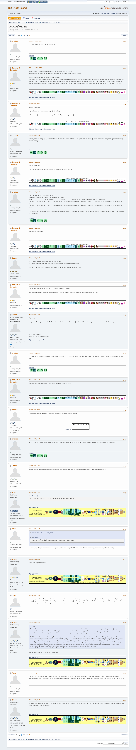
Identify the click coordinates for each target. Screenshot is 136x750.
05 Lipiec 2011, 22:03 (34, 103)
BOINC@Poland (17, 7)
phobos (15, 41)
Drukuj (124, 35)
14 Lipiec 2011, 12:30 (34, 353)
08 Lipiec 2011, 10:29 (34, 314)
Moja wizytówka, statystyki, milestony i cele (42, 97)
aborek (14, 410)
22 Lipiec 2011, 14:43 (34, 438)
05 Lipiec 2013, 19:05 (34, 595)
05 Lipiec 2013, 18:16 (34, 528)
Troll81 (14, 492)
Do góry (11, 735)
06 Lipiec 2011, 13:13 (34, 162)
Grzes (14, 258)
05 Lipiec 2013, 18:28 (34, 559)
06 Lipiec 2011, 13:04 (34, 135)
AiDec (14, 315)
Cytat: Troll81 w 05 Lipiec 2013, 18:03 (42, 533)
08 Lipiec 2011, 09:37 (34, 284)
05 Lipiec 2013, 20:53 (34, 699)
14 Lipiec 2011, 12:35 (34, 379)
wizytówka (31, 55)
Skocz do (99, 743)
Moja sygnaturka (33, 507)
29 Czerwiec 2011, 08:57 (35, 68)
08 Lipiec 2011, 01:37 (34, 192)
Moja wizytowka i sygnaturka (37, 340)
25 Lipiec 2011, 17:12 (34, 465)
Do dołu (11, 35)
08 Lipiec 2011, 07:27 (34, 228)
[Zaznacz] (35, 496)
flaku (14, 529)
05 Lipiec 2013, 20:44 (34, 673)
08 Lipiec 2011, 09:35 (34, 258)
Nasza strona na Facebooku (109, 13)
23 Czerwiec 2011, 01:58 (35, 41)
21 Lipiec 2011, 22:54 (34, 409)
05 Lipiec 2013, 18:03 (34, 492)
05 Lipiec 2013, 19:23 (34, 622)
